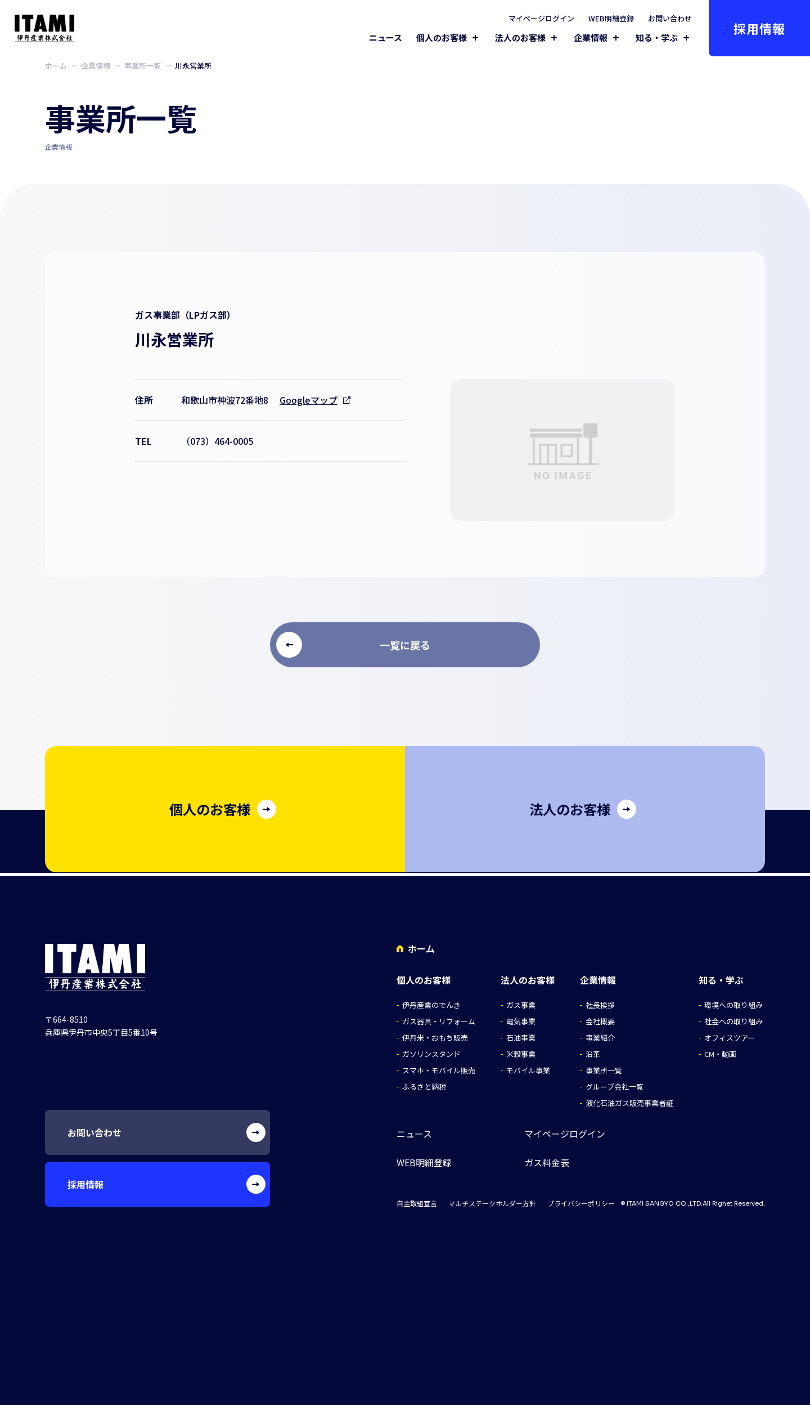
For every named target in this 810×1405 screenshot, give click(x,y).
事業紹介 (600, 1033)
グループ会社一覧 (615, 1082)
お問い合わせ (670, 18)
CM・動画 (720, 1050)
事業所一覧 (142, 65)
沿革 (593, 1050)
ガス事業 (521, 1001)
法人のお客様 (520, 38)
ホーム (56, 65)
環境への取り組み (733, 1001)
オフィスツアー (729, 1033)
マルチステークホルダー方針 (492, 1199)
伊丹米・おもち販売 (435, 1033)
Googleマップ (309, 400)
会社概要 (600, 1017)
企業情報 (591, 38)
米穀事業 (521, 1050)
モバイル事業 (528, 1066)
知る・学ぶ (657, 38)
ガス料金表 (546, 1158)
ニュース (385, 37)
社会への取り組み (733, 1017)
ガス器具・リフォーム (438, 1017)
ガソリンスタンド (431, 1050)
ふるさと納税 (424, 1082)
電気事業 (521, 1017)
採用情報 (759, 28)
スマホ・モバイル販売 (438, 1066)
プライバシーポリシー (581, 1199)
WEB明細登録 (611, 18)
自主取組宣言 (417, 1199)
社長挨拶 (600, 1001)
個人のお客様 (441, 38)
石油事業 (521, 1033)
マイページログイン (541, 18)
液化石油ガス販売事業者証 (629, 1099)
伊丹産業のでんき (431, 1001)
